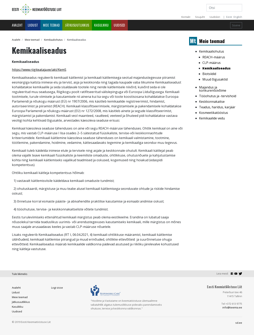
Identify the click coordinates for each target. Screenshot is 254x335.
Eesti (229, 17)
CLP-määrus (211, 62)
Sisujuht (200, 17)
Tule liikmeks (19, 274)
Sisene (236, 25)
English (238, 17)
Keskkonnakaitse (212, 101)
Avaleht (17, 25)
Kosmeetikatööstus (213, 112)
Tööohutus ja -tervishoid (217, 96)
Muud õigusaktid (215, 79)
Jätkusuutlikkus (77, 25)
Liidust (33, 25)
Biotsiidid (209, 74)
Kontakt (185, 17)
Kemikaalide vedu (212, 118)
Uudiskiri (215, 17)
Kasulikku (101, 25)
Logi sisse (57, 287)
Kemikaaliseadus (216, 68)
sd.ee (238, 322)
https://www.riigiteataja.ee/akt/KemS (39, 69)
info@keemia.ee (232, 307)
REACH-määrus (213, 57)
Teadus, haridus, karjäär (217, 107)
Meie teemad (51, 25)
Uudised (119, 25)
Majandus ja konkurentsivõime (212, 89)
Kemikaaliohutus (53, 39)
